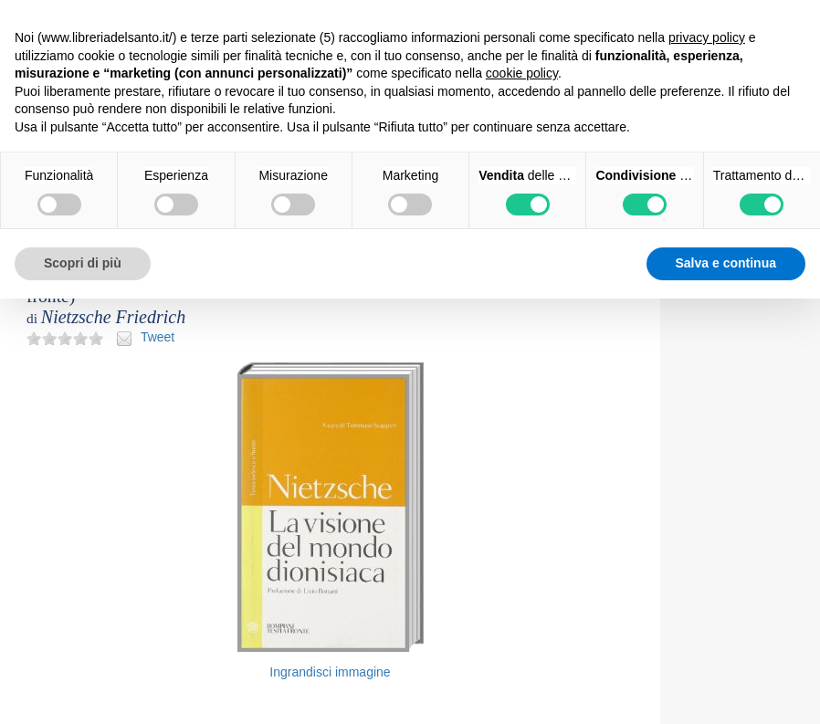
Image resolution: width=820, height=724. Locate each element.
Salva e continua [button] (726, 263)
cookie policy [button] (522, 73)
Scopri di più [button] (82, 263)
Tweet (157, 337)
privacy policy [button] (706, 37)
